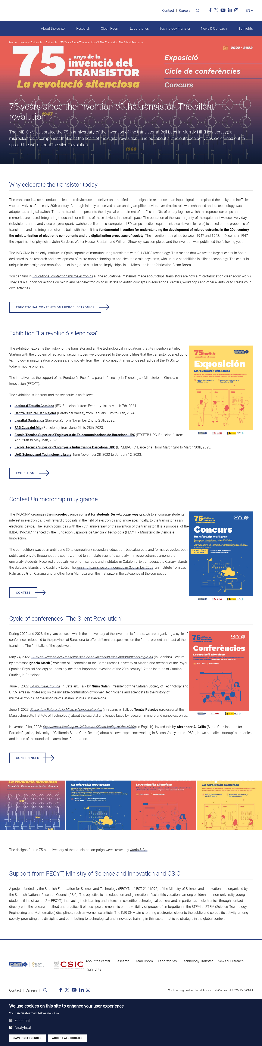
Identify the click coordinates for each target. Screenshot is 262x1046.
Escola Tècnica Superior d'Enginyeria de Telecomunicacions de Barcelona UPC (75, 435)
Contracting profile (180, 990)
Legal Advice (203, 990)
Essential (22, 1021)
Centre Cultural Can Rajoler (35, 413)
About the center (53, 28)
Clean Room (110, 28)
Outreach (51, 42)
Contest (23, 592)
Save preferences (27, 1039)
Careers (184, 11)
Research (83, 28)
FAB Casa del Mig (28, 428)
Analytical (23, 1028)
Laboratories (139, 28)
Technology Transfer (174, 28)
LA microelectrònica (45, 686)
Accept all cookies (67, 1039)
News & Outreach (214, 28)
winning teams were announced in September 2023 (115, 567)
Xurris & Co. (138, 850)
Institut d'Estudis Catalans (34, 406)
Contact (168, 11)
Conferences (27, 758)
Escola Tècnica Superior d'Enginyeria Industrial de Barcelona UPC (65, 447)
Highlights (245, 28)
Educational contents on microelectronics (55, 307)
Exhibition (25, 473)
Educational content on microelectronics (62, 276)
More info (53, 1014)
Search (197, 10)
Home (13, 42)
